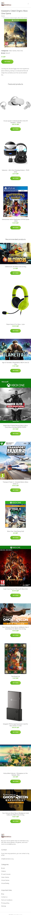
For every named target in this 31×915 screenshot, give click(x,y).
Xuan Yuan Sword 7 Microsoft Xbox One (15, 589)
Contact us (4, 897)
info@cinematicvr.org (7, 859)
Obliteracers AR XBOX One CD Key (15, 266)
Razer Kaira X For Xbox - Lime (15, 324)
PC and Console (5, 874)
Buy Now (7, 61)
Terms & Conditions (6, 900)
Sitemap (3, 906)
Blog (2, 894)
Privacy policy (5, 903)
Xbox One (20, 50)
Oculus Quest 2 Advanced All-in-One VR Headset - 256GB (15, 121)
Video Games (13, 50)
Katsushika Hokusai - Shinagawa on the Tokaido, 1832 (15, 774)
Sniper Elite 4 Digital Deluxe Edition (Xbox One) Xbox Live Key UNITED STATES (15, 426)
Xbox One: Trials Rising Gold (15, 531)
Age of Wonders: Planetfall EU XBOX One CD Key (15, 363)
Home (3, 16)
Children (3, 871)
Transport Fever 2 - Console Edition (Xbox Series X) (15, 483)
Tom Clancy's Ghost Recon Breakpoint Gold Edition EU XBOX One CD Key (15, 814)
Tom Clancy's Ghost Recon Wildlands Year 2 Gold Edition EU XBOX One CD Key (15, 628)
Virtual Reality (5, 883)
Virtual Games (5, 880)
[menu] (28, 4)
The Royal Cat (15, 676)
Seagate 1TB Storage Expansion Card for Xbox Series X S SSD (15, 725)
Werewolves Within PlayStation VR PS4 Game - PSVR (15, 220)
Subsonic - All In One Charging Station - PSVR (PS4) (15, 171)
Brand (3, 868)
